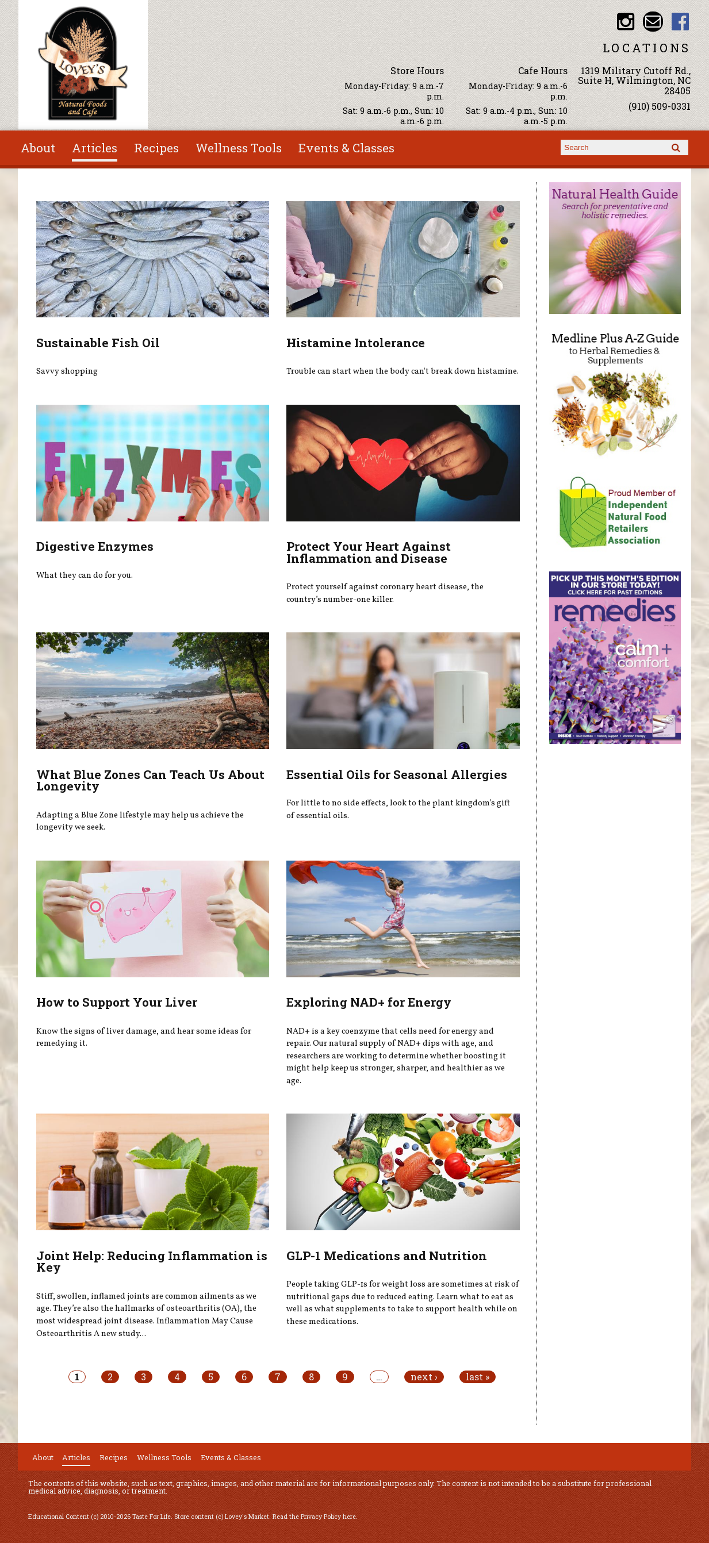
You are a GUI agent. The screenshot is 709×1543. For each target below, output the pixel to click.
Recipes (156, 148)
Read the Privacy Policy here (314, 1517)
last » (477, 1377)
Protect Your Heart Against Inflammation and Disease (368, 552)
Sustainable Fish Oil (98, 343)
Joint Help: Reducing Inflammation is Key (151, 1262)
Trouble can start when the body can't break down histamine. (402, 371)
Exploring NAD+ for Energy (368, 1002)
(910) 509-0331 (659, 106)
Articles (94, 148)
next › (424, 1377)
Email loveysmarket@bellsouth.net (653, 21)
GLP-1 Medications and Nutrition (386, 1256)
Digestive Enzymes (95, 546)
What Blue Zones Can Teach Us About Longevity (150, 780)
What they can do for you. (84, 575)
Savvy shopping (67, 371)
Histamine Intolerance (355, 343)
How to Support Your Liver (116, 1002)
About (38, 148)
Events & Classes (346, 148)
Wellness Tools (239, 148)
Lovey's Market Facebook (680, 21)
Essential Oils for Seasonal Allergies (396, 774)
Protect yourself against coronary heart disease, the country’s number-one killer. (385, 593)
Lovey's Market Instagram (626, 21)
